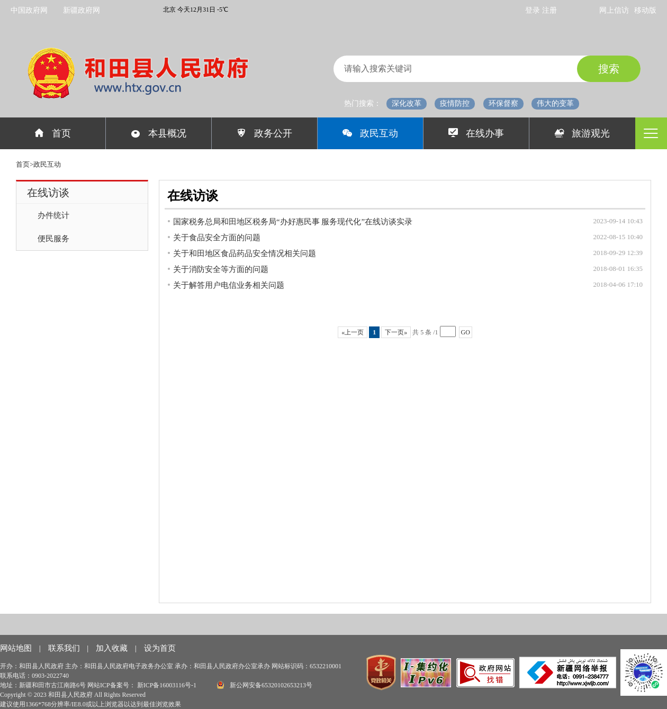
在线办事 (476, 133)
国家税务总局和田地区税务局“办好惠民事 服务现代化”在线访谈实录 (292, 221)
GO (465, 332)
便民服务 (53, 238)
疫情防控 (455, 103)
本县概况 (158, 133)
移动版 (645, 10)
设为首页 (160, 648)
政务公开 (264, 133)
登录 (533, 10)
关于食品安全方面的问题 (216, 237)
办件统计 (53, 215)
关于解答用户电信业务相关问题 (228, 285)
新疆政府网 (81, 10)
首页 (52, 133)
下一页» (396, 332)
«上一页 (352, 332)
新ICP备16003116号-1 (167, 685)
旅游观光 (582, 133)
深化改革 (406, 103)
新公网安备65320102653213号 (264, 685)
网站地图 (17, 648)
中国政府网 (29, 10)
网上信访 (614, 10)
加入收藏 (113, 648)
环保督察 (503, 103)
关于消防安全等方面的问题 (220, 269)
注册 (549, 10)
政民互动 (370, 133)
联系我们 (65, 648)
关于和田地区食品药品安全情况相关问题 (244, 253)
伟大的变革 (555, 103)
